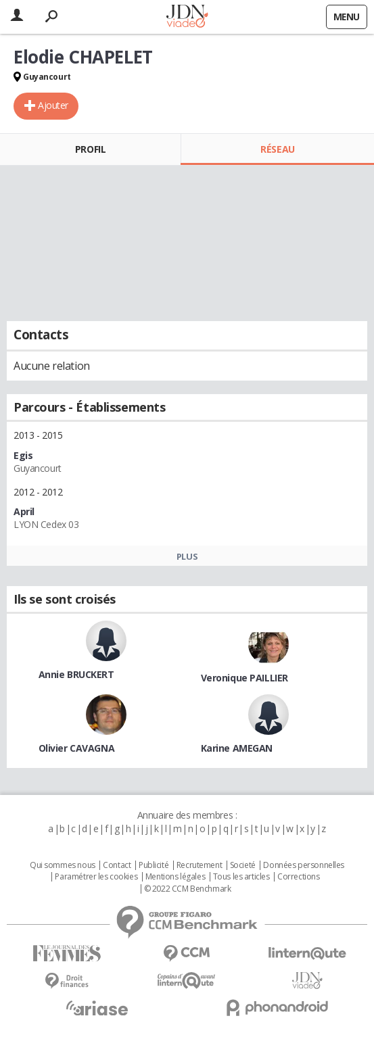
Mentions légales (175, 877)
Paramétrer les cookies (96, 877)
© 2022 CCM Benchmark (187, 889)
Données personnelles (303, 865)
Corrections (298, 877)
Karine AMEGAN (237, 748)
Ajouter (53, 105)
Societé (243, 865)
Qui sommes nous (62, 865)
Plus (187, 556)
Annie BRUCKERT (76, 674)
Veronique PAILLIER (244, 677)
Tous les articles (241, 877)
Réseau (277, 149)
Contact (117, 865)
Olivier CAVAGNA (77, 748)
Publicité (153, 865)
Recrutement (199, 865)
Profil (90, 149)
